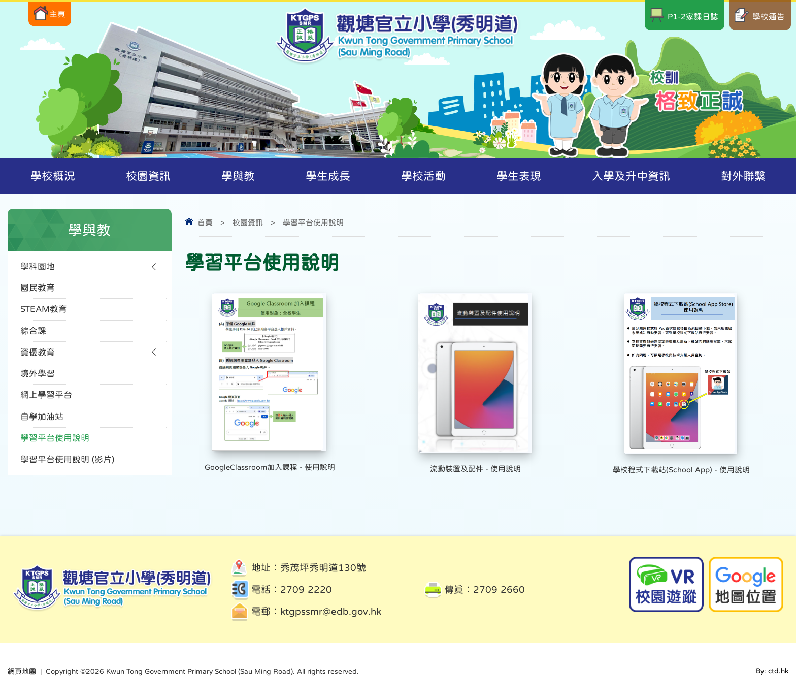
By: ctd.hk (772, 671)
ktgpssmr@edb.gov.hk (330, 611)
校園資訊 (248, 222)
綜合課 (33, 334)
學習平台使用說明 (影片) (67, 468)
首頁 (205, 222)
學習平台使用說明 (313, 222)
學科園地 (37, 267)
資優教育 (37, 356)
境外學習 (37, 378)
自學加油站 (41, 423)
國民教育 (37, 289)
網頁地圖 (22, 671)
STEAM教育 (43, 311)
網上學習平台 (46, 401)
